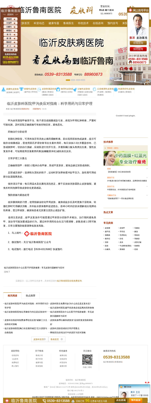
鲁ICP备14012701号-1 (75, 391)
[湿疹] (80, 95)
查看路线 (118, 362)
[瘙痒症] (64, 92)
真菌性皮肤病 (12, 89)
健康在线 (63, 355)
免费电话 (15, 362)
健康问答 (63, 366)
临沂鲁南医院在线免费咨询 (69, 281)
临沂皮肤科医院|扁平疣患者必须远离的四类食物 (72, 308)
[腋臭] (44, 92)
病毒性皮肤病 (30, 89)
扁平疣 (107, 232)
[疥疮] (70, 92)
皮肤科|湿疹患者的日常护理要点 (64, 328)
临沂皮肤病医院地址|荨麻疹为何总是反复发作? (26, 312)
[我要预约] (37, 109)
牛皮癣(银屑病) (125, 246)
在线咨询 (98, 23)
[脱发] (51, 95)
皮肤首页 (24, 23)
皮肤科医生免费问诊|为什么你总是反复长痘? (70, 304)
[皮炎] (85, 95)
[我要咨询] (25, 109)
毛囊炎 (137, 228)
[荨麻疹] (81, 92)
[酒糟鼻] (45, 95)
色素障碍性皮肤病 (126, 89)
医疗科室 (39, 359)
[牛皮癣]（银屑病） (105, 92)
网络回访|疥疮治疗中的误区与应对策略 (68, 332)
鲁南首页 (55, 339)
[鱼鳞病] (100, 95)
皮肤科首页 (38, 339)
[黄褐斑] (128, 92)
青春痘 (137, 235)
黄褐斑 (122, 249)
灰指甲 (122, 228)
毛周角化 (123, 235)
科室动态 (39, 23)
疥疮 (121, 239)
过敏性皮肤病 (84, 89)
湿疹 (106, 242)
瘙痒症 (107, 239)
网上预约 (15, 366)
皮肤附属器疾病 (49, 89)
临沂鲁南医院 (80, 380)
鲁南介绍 (39, 355)
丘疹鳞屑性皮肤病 (105, 89)
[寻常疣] (34, 92)
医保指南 (39, 366)
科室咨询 (63, 362)
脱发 (106, 246)
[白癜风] (121, 92)
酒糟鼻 (107, 235)
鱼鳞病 (137, 246)
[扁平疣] (27, 92)
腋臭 (136, 232)
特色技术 (83, 23)
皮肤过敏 (137, 242)
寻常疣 (122, 232)
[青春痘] (50, 92)
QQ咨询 (15, 359)
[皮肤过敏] (88, 92)
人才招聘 (79, 394)
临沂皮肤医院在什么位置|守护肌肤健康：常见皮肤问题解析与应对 (34, 268)
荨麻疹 (137, 239)
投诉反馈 (71, 394)
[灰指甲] (16, 92)
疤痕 (136, 249)
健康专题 (54, 23)
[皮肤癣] (9, 92)
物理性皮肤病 (67, 89)
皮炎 (121, 242)
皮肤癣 (107, 228)
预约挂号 (112, 23)
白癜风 (107, 249)
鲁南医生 (68, 23)
